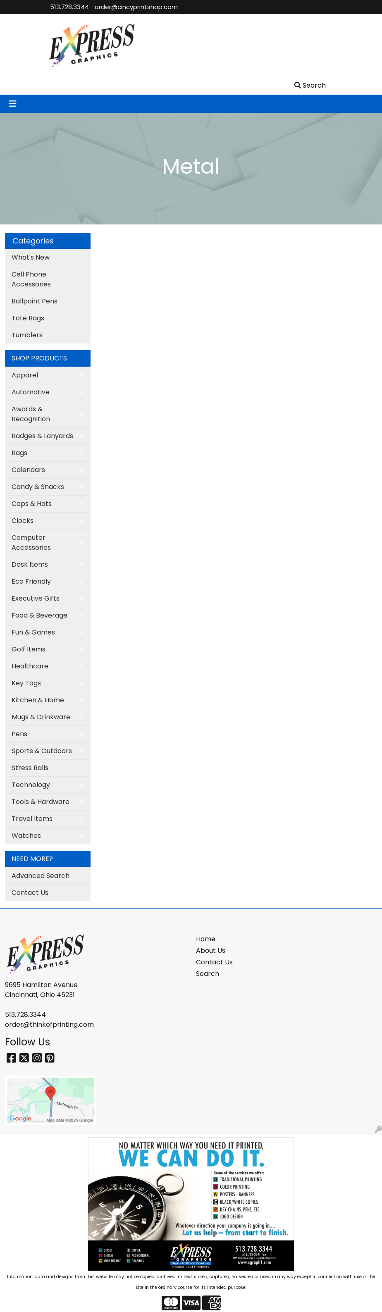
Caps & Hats (32, 503)
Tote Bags (28, 318)
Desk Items (30, 564)
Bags (19, 453)
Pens (19, 734)
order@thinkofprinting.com (49, 1024)
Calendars (28, 470)
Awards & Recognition (31, 414)
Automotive (31, 392)
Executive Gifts (36, 598)
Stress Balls (30, 768)
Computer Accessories (31, 542)
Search (207, 973)
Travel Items (32, 818)
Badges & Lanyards (42, 436)
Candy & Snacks (38, 486)
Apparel (25, 375)
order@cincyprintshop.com (136, 6)
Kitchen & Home (38, 700)
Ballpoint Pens (34, 301)
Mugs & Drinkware (41, 717)
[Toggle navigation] (12, 104)
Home (205, 939)
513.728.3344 (69, 6)
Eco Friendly (31, 581)
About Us (210, 950)
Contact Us (30, 892)
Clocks (22, 520)
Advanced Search (40, 875)
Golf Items (28, 649)
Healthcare (30, 666)
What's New (31, 257)
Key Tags (26, 683)
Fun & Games (33, 632)
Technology (31, 785)
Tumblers (27, 335)
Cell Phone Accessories (31, 279)
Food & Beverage (39, 615)
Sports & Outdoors (42, 751)
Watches (26, 835)
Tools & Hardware (40, 801)
